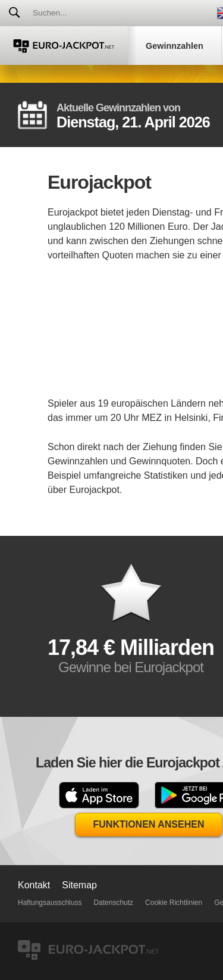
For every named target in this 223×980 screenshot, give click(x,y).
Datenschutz (113, 902)
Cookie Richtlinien (173, 902)
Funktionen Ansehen (149, 824)
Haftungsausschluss (49, 902)
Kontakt (34, 885)
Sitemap (79, 885)
